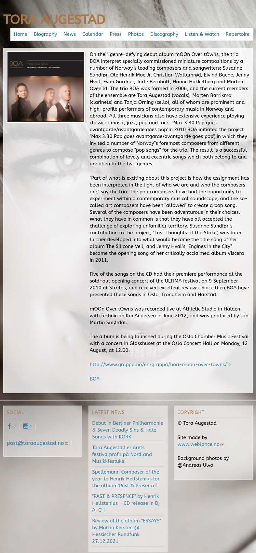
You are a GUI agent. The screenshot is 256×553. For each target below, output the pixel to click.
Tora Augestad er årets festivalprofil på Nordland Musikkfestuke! (122, 454)
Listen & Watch (202, 34)
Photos (136, 34)
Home (20, 34)
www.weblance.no (200, 444)
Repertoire (237, 34)
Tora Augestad (54, 19)
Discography (164, 34)
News (69, 34)
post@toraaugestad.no (37, 443)
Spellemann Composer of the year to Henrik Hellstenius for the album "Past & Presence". (125, 479)
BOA (95, 379)
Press (115, 34)
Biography (45, 34)
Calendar (92, 34)
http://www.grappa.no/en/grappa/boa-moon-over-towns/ (160, 364)
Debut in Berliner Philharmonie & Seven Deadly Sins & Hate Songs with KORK (127, 430)
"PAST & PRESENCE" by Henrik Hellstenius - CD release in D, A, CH (125, 503)
